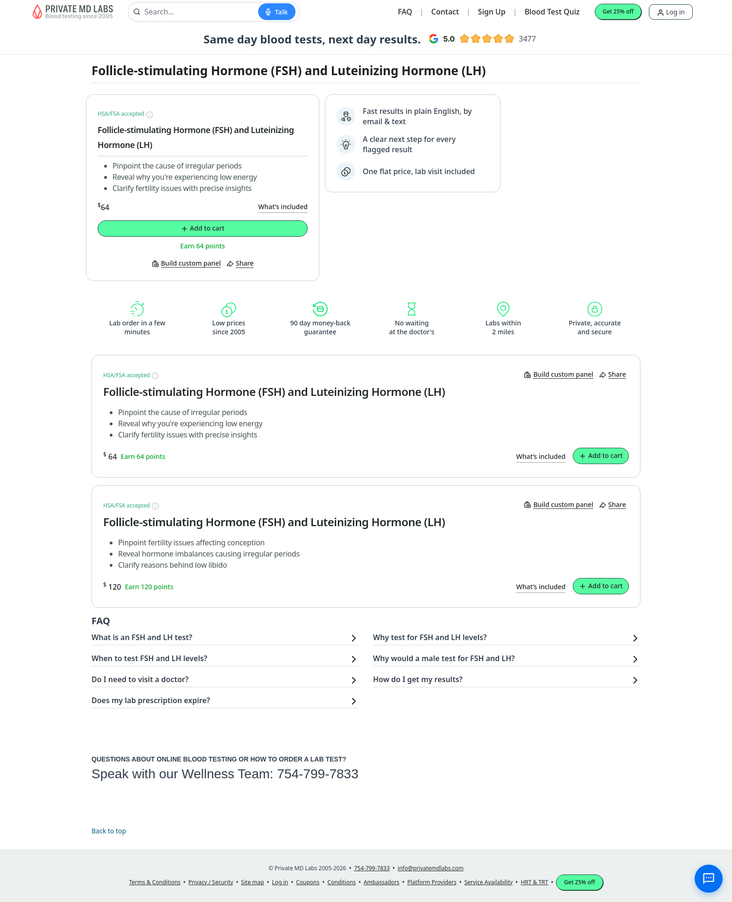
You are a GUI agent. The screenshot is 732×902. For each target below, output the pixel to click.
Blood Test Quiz (552, 11)
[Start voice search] (276, 11)
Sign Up (492, 11)
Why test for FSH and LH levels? (430, 637)
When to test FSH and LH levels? (149, 658)
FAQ (405, 11)
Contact (445, 11)
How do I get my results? (418, 679)
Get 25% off (618, 11)
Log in (671, 11)
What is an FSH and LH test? (142, 637)
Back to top (109, 830)
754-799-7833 (317, 774)
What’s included (283, 206)
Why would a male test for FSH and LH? (444, 658)
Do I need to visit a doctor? (140, 679)
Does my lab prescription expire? (151, 700)
